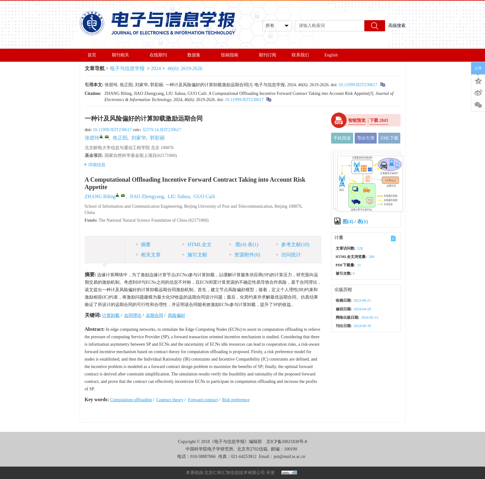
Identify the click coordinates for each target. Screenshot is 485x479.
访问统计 (288, 254)
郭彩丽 (157, 137)
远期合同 (154, 315)
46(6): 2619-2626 (185, 68)
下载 (379, 120)
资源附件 (244, 254)
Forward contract (203, 399)
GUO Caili (204, 196)
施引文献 (194, 254)
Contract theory (169, 399)
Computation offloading (131, 399)
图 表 (243, 244)
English (331, 55)
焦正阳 (120, 137)
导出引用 (366, 138)
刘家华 (138, 137)
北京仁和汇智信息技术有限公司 (234, 472)
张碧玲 (92, 137)
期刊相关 (123, 55)
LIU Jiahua (179, 196)
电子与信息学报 (127, 68)
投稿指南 (232, 55)
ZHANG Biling (100, 196)
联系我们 (300, 55)
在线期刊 (161, 55)
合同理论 (132, 315)
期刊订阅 (267, 55)
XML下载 (389, 138)
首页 (92, 55)
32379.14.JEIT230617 (161, 129)
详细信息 (94, 164)
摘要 (143, 244)
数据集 (196, 55)
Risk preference (235, 399)
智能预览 (357, 120)
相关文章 (148, 254)
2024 (156, 68)
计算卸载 (110, 315)
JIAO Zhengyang (147, 196)
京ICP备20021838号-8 (286, 441)
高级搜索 (397, 25)
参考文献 (292, 244)
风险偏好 (176, 315)
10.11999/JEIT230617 (358, 84)
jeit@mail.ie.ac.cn (289, 456)
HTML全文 (196, 244)
